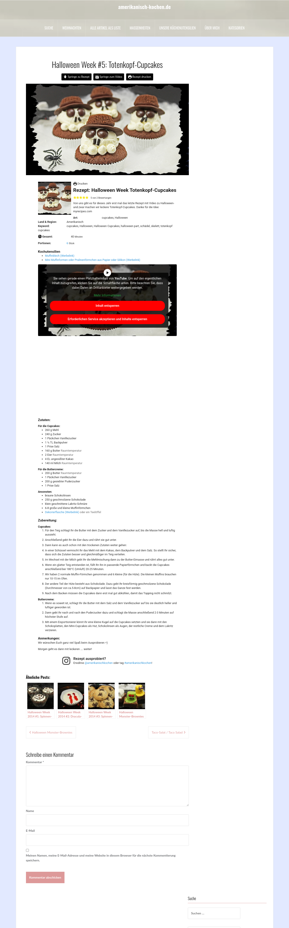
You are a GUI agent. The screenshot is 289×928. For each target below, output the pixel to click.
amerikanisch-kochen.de (144, 7)
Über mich (212, 28)
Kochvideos (213, 212)
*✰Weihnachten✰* (219, 120)
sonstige (211, 286)
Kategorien (236, 28)
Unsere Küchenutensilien (177, 28)
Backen (210, 126)
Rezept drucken (139, 76)
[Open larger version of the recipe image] (54, 198)
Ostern (210, 243)
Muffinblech (52, 255)
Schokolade (213, 262)
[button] (74, 197)
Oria (78, 922)
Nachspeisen (214, 231)
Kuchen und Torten (218, 219)
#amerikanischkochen (138, 663)
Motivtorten (214, 225)
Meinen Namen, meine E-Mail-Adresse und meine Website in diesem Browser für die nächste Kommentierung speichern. (101, 858)
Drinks (210, 182)
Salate (210, 256)
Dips (209, 169)
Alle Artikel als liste (105, 28)
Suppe (210, 299)
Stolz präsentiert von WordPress (41, 922)
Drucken (80, 183)
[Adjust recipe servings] (67, 243)
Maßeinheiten (140, 28)
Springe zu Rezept (76, 76)
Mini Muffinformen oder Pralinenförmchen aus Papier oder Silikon (85, 260)
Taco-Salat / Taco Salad (167, 732)
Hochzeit (212, 206)
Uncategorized (215, 305)
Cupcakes (212, 163)
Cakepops (212, 151)
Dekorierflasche (54, 512)
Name (30, 811)
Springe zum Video (108, 76)
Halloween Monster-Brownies (52, 732)
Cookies (211, 157)
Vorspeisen (213, 323)
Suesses (211, 292)
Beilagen (211, 139)
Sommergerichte (217, 280)
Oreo (209, 237)
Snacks (210, 274)
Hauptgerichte (215, 200)
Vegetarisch (213, 317)
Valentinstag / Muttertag (222, 311)
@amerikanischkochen (99, 663)
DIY (208, 176)
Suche (48, 28)
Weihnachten (71, 28)
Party (209, 249)
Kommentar (35, 762)
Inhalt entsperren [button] (107, 305)
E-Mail (30, 830)
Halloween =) (214, 194)
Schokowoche (215, 268)
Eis (207, 188)
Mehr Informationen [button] (107, 295)
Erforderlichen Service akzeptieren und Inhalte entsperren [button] (107, 319)
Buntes (210, 145)
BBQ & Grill (213, 132)
